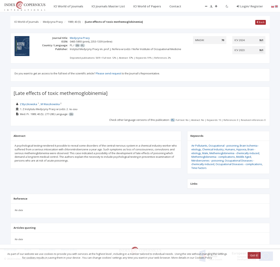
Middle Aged (243, 157)
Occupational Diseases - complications (239, 164)
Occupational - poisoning (223, 145)
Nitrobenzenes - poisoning (207, 160)
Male (205, 153)
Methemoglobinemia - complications (213, 157)
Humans (230, 149)
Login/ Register (250, 6)
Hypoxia (241, 149)
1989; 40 (74, 22)
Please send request (108, 73)
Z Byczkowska (28, 104)
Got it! (254, 255)
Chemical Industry (213, 149)
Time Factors (199, 168)
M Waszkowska (50, 104)
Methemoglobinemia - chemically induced (234, 153)
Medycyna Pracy (53, 22)
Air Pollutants (199, 145)
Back (260, 22)
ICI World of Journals (26, 22)
